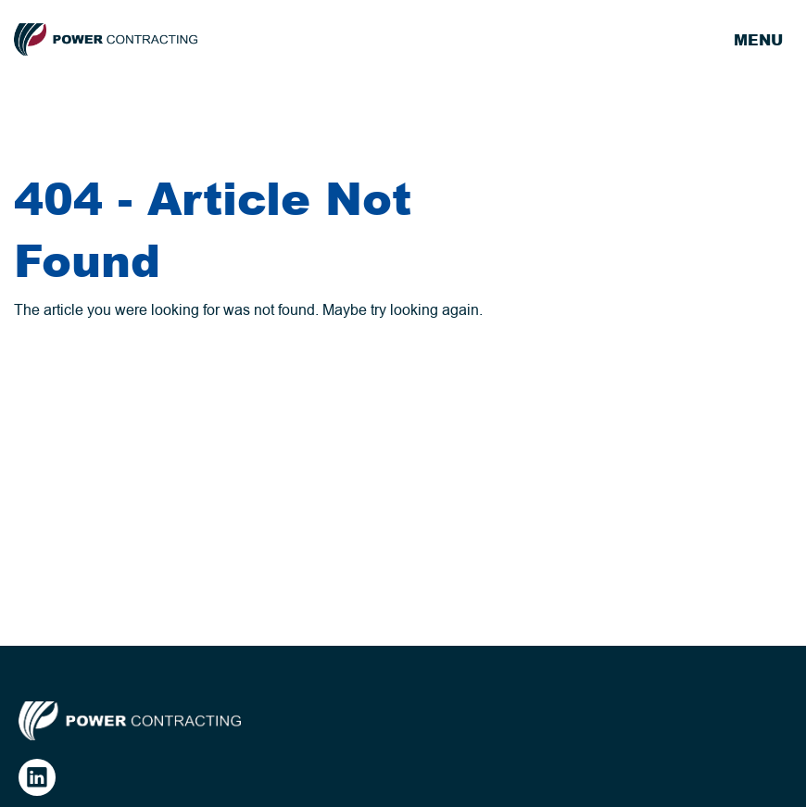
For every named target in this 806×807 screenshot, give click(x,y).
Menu (758, 39)
